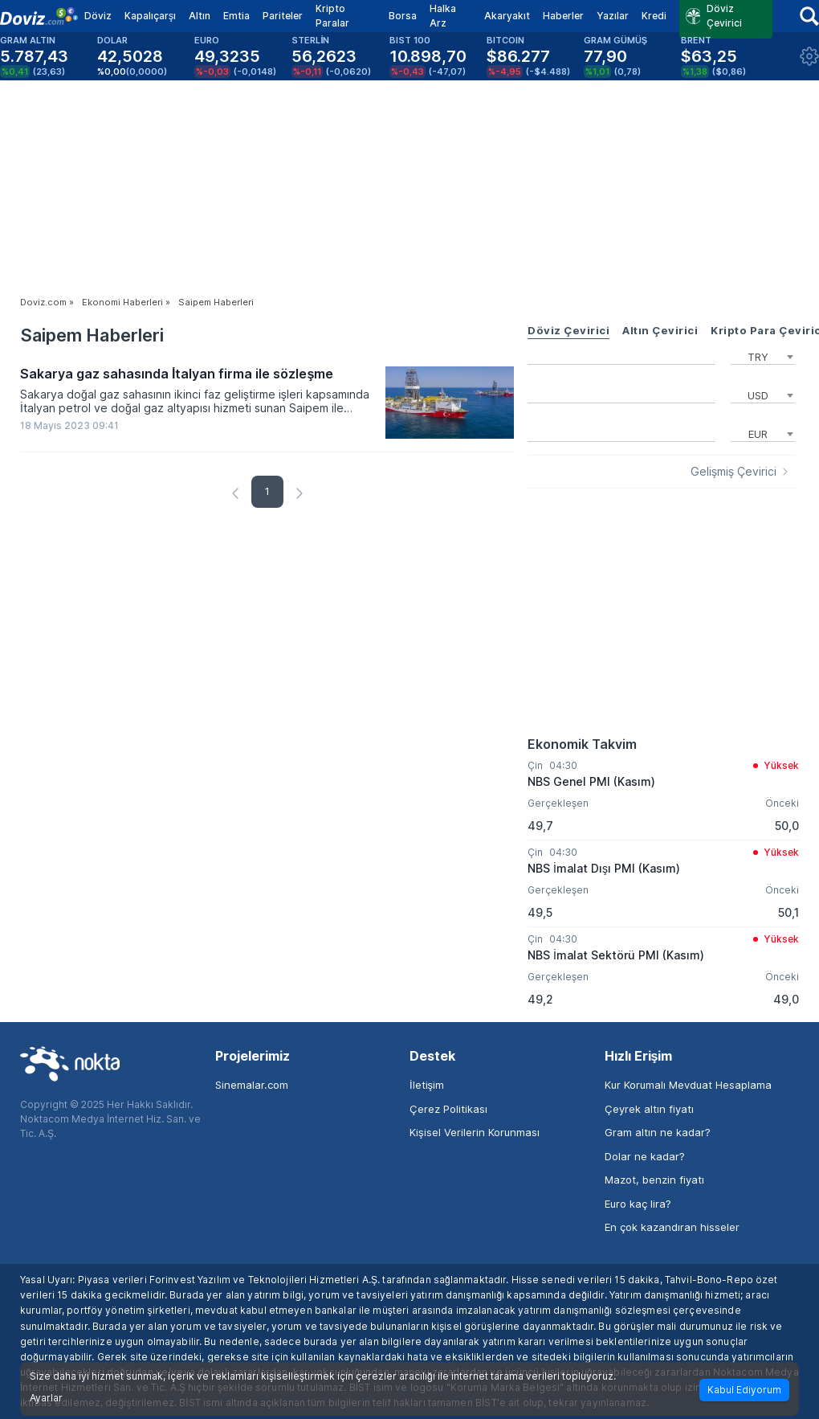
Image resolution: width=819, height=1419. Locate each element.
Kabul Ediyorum (744, 1390)
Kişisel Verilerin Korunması (475, 1132)
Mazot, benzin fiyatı (654, 1179)
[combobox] (763, 355)
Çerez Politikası (448, 1108)
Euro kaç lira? (638, 1203)
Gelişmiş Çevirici (733, 471)
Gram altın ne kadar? (658, 1132)
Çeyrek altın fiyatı (649, 1108)
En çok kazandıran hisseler (672, 1227)
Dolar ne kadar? (645, 1156)
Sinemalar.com (251, 1084)
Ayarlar (46, 1398)
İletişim (427, 1084)
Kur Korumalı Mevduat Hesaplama (688, 1084)
